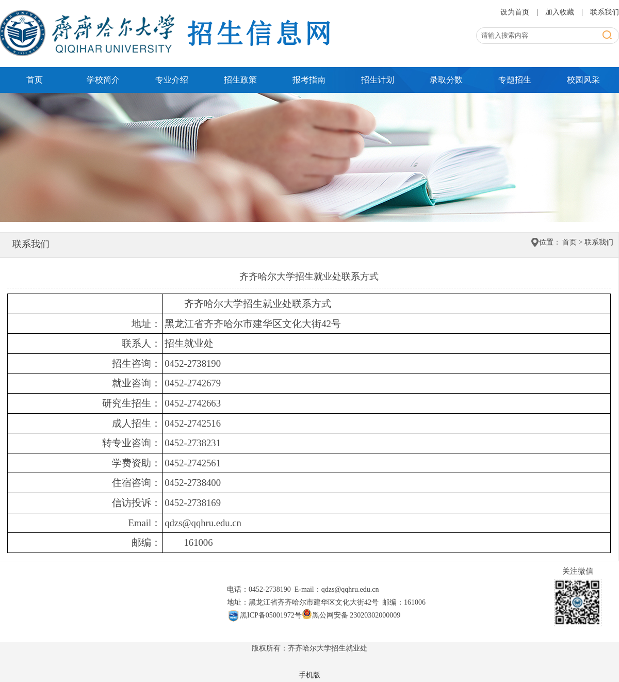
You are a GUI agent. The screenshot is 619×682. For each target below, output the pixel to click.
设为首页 (515, 12)
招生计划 (377, 79)
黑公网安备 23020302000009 (351, 615)
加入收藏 (560, 12)
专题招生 (514, 79)
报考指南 (308, 79)
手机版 (309, 675)
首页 (34, 79)
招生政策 (240, 79)
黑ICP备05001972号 (264, 615)
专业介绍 (171, 79)
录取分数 (446, 79)
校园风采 (583, 79)
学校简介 (103, 79)
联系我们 (604, 12)
